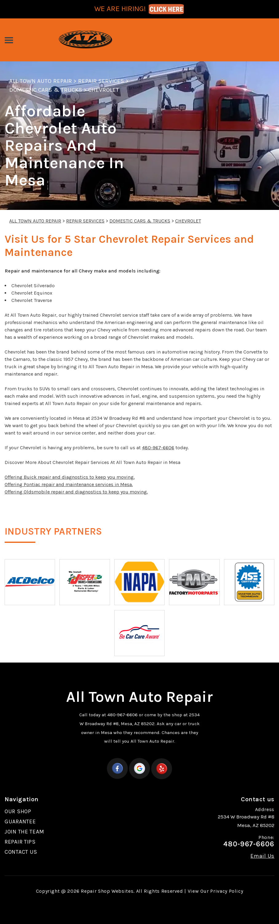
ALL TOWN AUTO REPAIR (40, 81)
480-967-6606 (158, 447)
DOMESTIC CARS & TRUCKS (45, 90)
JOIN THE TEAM (24, 831)
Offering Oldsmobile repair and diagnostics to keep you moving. (76, 492)
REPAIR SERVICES (101, 81)
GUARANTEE (20, 821)
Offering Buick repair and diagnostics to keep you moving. (70, 477)
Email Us (262, 856)
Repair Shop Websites (107, 891)
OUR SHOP (18, 811)
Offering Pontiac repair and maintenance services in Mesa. (69, 484)
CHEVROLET (103, 90)
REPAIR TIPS (20, 841)
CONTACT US (21, 852)
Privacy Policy (226, 891)
